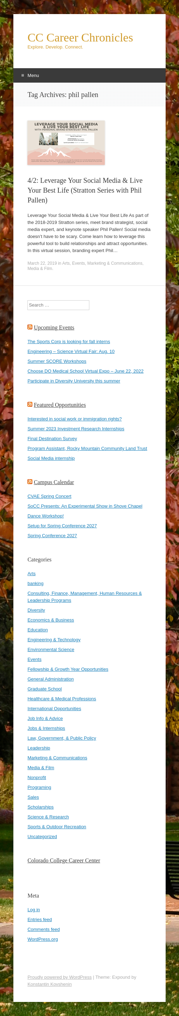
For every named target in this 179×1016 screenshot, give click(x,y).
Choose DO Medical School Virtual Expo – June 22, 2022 (85, 371)
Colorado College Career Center (63, 860)
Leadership (38, 748)
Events (78, 263)
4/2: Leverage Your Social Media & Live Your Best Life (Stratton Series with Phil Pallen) (84, 190)
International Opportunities (54, 708)
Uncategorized (42, 836)
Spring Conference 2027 (52, 535)
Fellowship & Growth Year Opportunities (67, 669)
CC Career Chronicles (80, 38)
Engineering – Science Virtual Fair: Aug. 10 (71, 351)
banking (35, 583)
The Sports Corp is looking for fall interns (68, 341)
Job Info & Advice (45, 718)
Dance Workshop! (45, 516)
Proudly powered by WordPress (59, 977)
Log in (33, 909)
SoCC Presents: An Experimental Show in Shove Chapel (84, 506)
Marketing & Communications (114, 263)
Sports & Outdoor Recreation (56, 826)
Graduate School (44, 689)
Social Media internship (51, 458)
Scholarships (40, 807)
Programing (39, 787)
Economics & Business (50, 620)
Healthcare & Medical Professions (61, 698)
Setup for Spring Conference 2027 (62, 525)
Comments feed (43, 929)
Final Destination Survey (52, 438)
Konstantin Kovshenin (49, 984)
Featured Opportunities (60, 405)
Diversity (36, 610)
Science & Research (48, 816)
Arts (66, 263)
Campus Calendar (54, 482)
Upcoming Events (54, 327)
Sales (33, 797)
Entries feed (39, 919)
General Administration (50, 679)
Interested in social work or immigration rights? (74, 419)
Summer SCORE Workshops (56, 361)
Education (37, 629)
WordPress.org (42, 939)
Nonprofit (36, 777)
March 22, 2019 (42, 263)
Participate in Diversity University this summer (73, 381)
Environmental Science (50, 649)
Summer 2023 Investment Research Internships (75, 428)
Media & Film (39, 268)
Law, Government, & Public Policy (61, 738)
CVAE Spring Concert (49, 496)
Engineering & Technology (54, 639)
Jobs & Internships (46, 728)
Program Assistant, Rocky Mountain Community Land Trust (87, 448)
